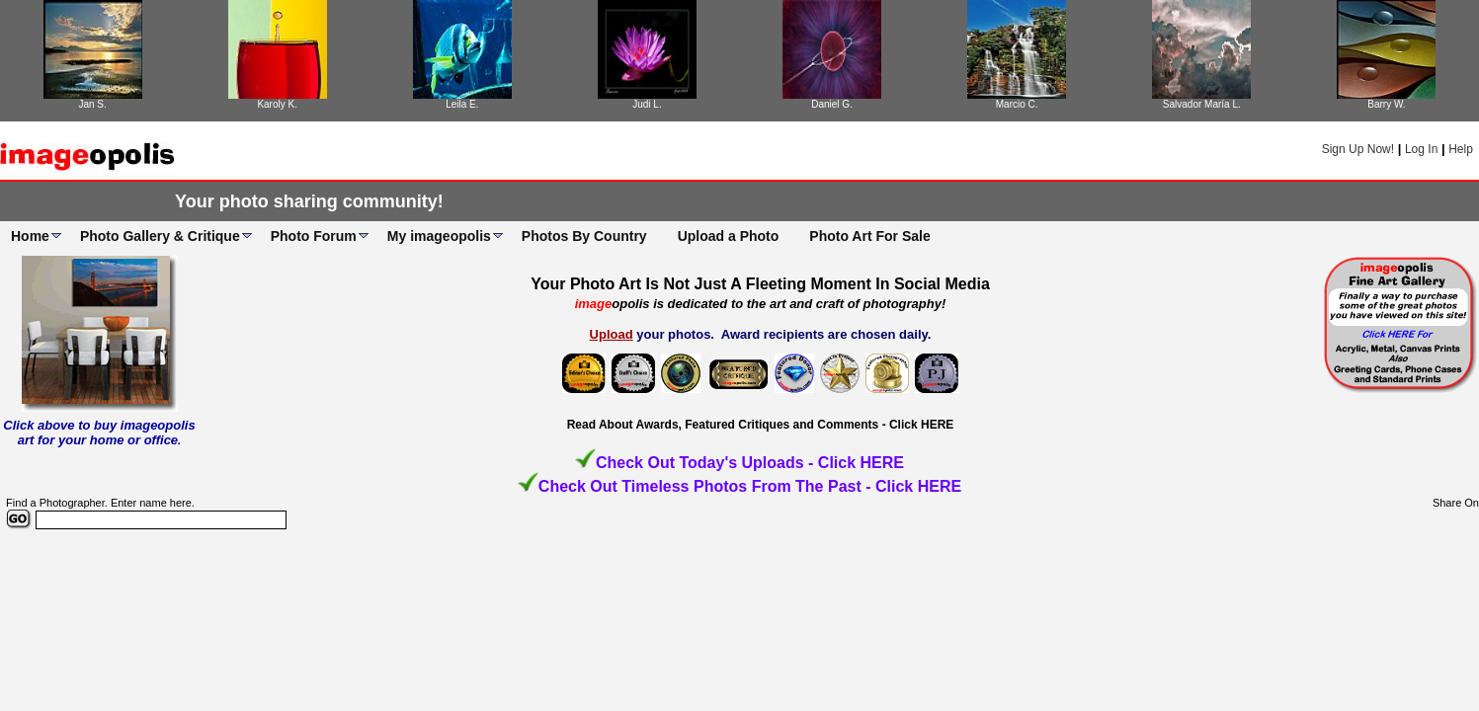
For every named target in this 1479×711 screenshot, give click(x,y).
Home (30, 236)
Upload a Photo (729, 236)
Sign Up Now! (1358, 149)
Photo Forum (314, 236)
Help (1460, 149)
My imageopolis (439, 236)
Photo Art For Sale (869, 236)
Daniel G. (832, 104)
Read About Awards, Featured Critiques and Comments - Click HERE (760, 425)
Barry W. (1386, 104)
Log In (1421, 149)
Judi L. (646, 104)
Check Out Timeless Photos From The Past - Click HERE (749, 486)
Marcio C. (1017, 104)
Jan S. (92, 104)
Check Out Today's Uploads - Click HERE (750, 462)
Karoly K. (277, 104)
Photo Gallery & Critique (160, 236)
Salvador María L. (1202, 104)
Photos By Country (584, 236)
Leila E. (462, 104)
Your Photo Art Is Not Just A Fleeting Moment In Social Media (760, 284)
